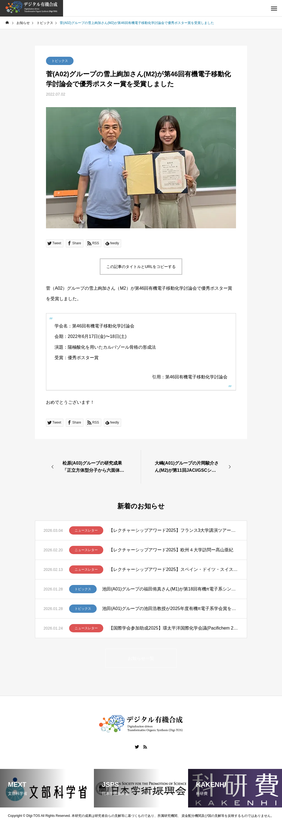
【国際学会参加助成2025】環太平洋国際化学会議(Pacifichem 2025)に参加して (173, 628)
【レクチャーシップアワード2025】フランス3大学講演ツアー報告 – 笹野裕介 (173, 530)
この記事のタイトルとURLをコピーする (141, 266)
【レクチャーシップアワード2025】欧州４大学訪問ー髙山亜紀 (171, 549)
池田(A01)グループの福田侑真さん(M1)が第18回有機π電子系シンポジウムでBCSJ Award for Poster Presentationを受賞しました (170, 589)
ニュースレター (86, 530)
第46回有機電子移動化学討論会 (196, 377)
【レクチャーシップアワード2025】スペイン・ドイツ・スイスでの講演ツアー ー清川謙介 (173, 569)
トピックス (59, 61)
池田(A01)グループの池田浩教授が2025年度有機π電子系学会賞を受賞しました (170, 608)
